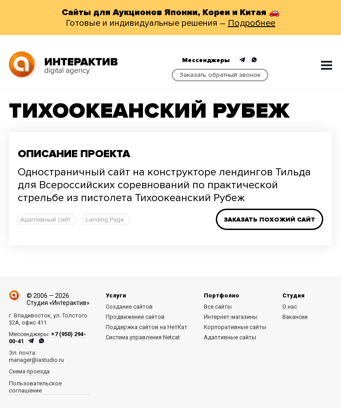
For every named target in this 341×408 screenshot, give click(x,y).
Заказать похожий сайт (269, 219)
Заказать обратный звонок (220, 75)
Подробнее (251, 23)
